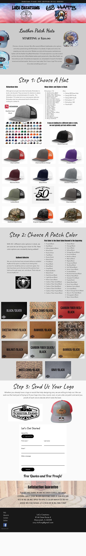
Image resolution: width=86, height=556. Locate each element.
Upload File (24, 433)
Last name (47, 441)
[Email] (42, 451)
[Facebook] (5, 525)
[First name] (31, 443)
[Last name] (54, 443)
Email (23, 448)
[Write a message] (43, 461)
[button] (55, 15)
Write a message (26, 456)
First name (24, 441)
